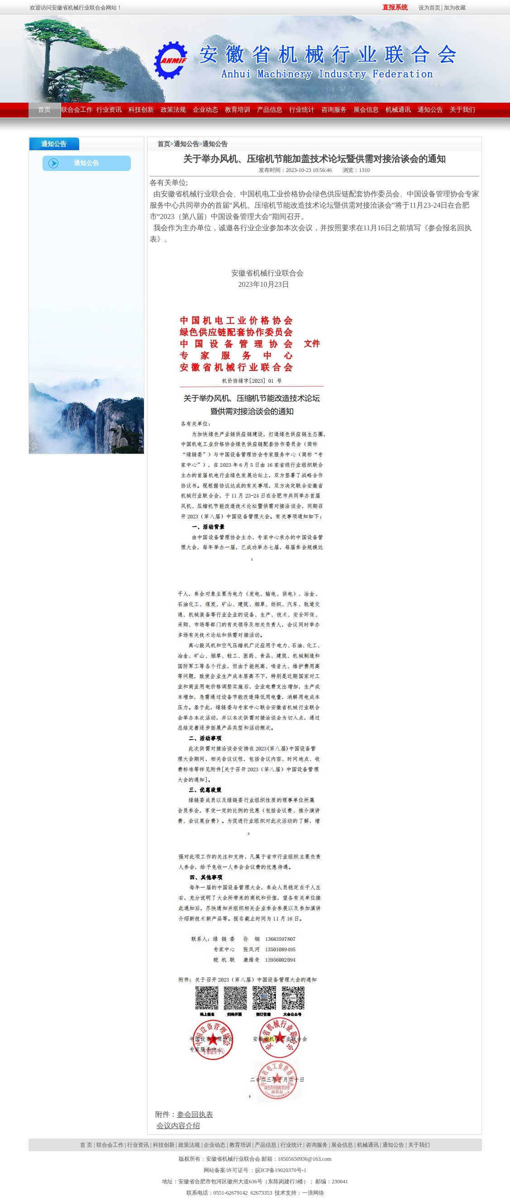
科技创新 (164, 1145)
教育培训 (240, 1145)
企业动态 (214, 1145)
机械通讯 (368, 1145)
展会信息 (342, 1145)
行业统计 (291, 1145)
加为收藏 (455, 8)
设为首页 (429, 8)
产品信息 (265, 1145)
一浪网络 (313, 1193)
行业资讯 (138, 1145)
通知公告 (186, 144)
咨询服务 (317, 1145)
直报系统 (395, 7)
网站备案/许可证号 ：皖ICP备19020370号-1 (255, 1170)
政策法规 (189, 1145)
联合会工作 (110, 1145)
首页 (163, 144)
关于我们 (419, 1145)
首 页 (87, 1145)
